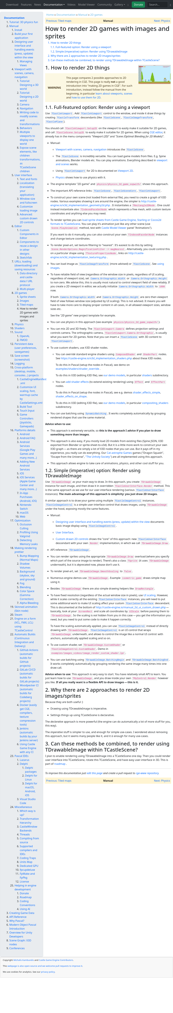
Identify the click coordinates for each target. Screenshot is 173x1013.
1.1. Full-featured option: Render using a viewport (80, 47)
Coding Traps (28, 858)
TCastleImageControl (128, 501)
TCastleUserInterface (150, 490)
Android (25, 434)
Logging (20, 363)
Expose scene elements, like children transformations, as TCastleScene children (30, 159)
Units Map (26, 862)
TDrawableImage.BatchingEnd (150, 660)
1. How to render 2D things (64, 42)
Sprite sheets (28, 297)
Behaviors (26, 128)
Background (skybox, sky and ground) (27, 575)
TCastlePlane (54, 122)
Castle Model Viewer (114, 228)
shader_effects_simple (146, 392)
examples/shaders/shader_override (77, 369)
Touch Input (27, 410)
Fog (22, 583)
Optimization (22, 520)
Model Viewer (86, 4)
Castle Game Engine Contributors (56, 960)
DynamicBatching (96, 413)
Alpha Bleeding (29, 603)
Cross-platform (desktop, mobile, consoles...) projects (27, 371)
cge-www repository (147, 773)
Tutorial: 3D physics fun (23, 22)
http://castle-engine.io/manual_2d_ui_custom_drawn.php (131, 607)
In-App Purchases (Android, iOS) (28, 497)
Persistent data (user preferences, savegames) (26, 348)
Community (104, 4)
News (37, 4)
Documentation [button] (53, 4)
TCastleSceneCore (125, 191)
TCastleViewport (62, 113)
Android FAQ (27, 438)
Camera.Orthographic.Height (149, 278)
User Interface (64, 532)
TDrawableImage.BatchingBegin (105, 660)
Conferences (17, 948)
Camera (24, 104)
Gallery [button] (118, 4)
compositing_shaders (155, 403)
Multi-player (27, 289)
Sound (18, 332)
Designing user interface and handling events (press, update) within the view (103, 522)
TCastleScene (112, 117)
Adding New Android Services (27, 465)
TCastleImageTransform (137, 117)
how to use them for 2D (86, 97)
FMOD (23, 340)
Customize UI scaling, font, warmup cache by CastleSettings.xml (31, 395)
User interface (23, 175)
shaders (147, 375)
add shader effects (77, 382)
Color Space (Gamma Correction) (27, 595)
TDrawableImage (79, 550)
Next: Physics (162, 21)
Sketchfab (26, 257)
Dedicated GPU (29, 866)
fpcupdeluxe (27, 870)
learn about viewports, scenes (114, 93)
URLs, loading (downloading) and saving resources (26, 265)
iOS (22, 473)
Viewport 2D (125, 171)
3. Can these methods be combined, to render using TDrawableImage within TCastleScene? (104, 60)
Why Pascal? (16, 921)
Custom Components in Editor (29, 234)
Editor (18, 226)
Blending (25, 587)
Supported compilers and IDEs (28, 850)
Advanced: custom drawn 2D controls (28, 218)
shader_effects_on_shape (71, 396)
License (24, 881)
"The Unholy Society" (98, 457)
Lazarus (24, 760)
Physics (60, 177)
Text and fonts (28, 179)
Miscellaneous (23, 807)
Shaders (20, 328)
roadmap (59, 764)
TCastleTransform (68, 117)
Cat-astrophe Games (119, 453)
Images (24, 301)
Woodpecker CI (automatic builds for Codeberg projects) (29, 693)
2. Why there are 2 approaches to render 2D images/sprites (84, 56)
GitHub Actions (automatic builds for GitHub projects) (29, 657)
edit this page (94, 773)
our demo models (114, 375)
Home (50, 15)
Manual (82, 15)
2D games (96, 15)
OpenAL (25, 336)
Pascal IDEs (21, 756)
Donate (138, 4)
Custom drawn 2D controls (72, 539)
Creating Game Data (21, 913)
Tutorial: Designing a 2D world (29, 96)
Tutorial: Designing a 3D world (29, 85)
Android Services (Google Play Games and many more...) (28, 449)
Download (12, 4)
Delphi (24, 764)
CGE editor (156, 132)
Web (22, 516)
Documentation (66, 15)
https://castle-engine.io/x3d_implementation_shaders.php (96, 358)
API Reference (18, 917)
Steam (18, 614)
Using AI (25, 909)
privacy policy (48, 971)
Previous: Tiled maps (58, 21)
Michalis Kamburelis (23, 960)
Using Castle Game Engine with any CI (28, 748)
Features (26, 4)
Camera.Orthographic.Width (108, 278)
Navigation (26, 108)
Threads (25, 834)
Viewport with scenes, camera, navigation (81, 149)
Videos (71, 4)
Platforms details (25, 430)
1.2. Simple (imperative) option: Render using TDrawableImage (88, 51)
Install (18, 30)
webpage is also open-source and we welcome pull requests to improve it (45, 965)
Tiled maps (26, 304)
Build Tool (26, 406)
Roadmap (26, 897)
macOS (24, 512)
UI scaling (150, 595)
